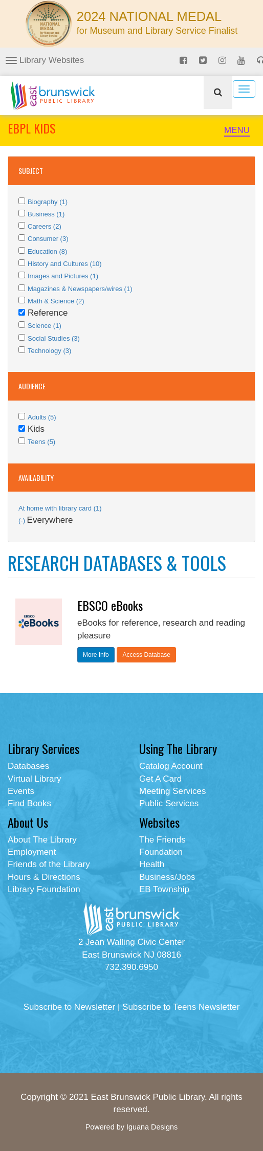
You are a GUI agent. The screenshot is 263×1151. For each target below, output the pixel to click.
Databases (28, 766)
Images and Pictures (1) (63, 276)
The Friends (162, 840)
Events (21, 791)
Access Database (146, 654)
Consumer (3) (48, 238)
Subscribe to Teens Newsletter (180, 1007)
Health (151, 864)
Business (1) (46, 214)
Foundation (161, 852)
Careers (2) (44, 226)
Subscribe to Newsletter (70, 1007)
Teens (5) (41, 442)
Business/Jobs (167, 877)
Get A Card (160, 779)
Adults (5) (42, 417)
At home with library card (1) (60, 508)
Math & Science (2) (56, 301)
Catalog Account (171, 766)
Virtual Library (34, 779)
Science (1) (44, 325)
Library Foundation (44, 889)
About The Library (42, 840)
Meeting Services (172, 791)
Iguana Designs (152, 1127)
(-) (22, 520)
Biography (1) (48, 202)
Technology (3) (49, 351)
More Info (96, 654)
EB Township (164, 889)
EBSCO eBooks (110, 605)
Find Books (29, 803)
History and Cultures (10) (65, 264)
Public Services (169, 803)
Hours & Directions (44, 877)
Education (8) (47, 251)
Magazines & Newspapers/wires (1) (80, 289)
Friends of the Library (49, 864)
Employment (32, 852)
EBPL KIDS (32, 128)
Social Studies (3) (54, 338)
